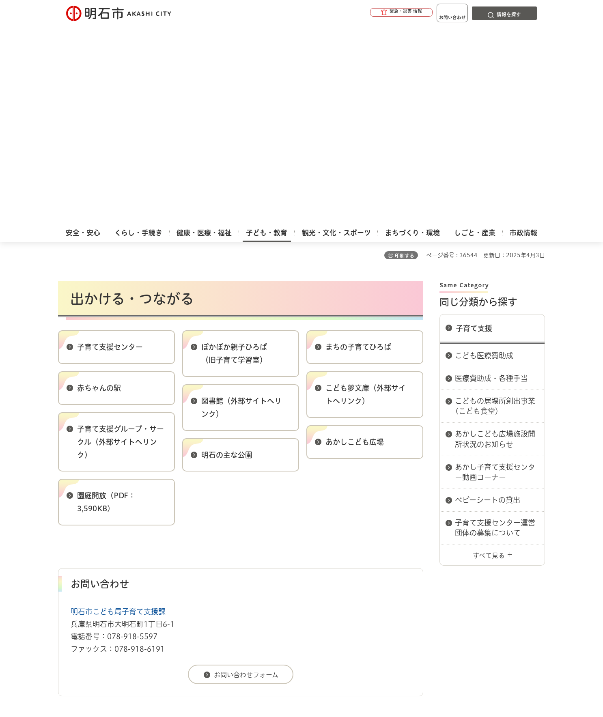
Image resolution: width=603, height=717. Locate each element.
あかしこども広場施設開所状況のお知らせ (495, 240)
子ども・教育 (99, 525)
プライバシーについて (352, 553)
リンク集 (432, 553)
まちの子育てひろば (358, 148)
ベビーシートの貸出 (487, 301)
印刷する (404, 57)
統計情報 (325, 676)
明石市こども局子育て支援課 (118, 413)
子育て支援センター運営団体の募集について (495, 329)
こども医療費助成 (484, 157)
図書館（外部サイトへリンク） (241, 209)
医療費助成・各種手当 (491, 179)
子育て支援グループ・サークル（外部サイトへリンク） (120, 243)
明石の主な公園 (226, 256)
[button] (374, 13)
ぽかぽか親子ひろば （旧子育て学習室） (234, 155)
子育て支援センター (110, 148)
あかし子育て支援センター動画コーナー (495, 273)
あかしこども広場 (354, 243)
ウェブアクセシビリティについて (237, 553)
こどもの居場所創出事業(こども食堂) (495, 207)
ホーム (66, 525)
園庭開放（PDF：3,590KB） (106, 303)
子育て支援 (474, 129)
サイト (490, 553)
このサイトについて (125, 553)
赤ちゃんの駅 (99, 189)
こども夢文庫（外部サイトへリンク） (365, 196)
